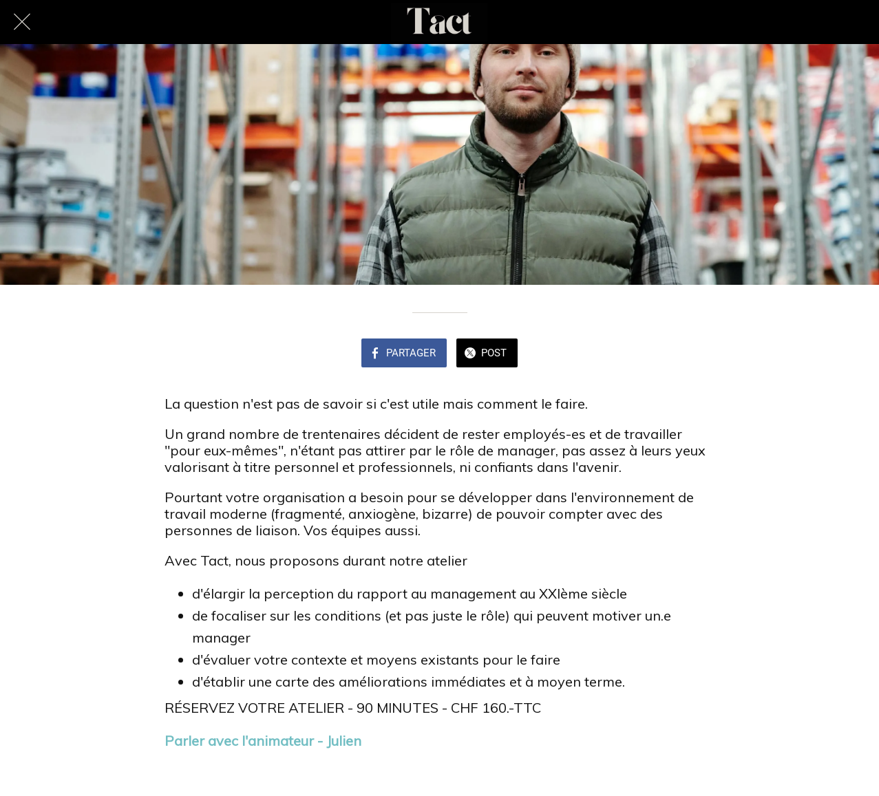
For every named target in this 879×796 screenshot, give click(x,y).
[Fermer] (22, 22)
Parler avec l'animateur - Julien (263, 740)
